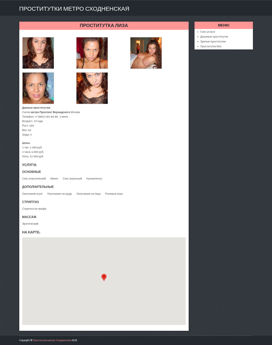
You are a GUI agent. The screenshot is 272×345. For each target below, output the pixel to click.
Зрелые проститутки (213, 41)
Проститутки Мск (211, 46)
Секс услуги (207, 31)
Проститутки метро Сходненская (74, 8)
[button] (104, 277)
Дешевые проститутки (214, 36)
